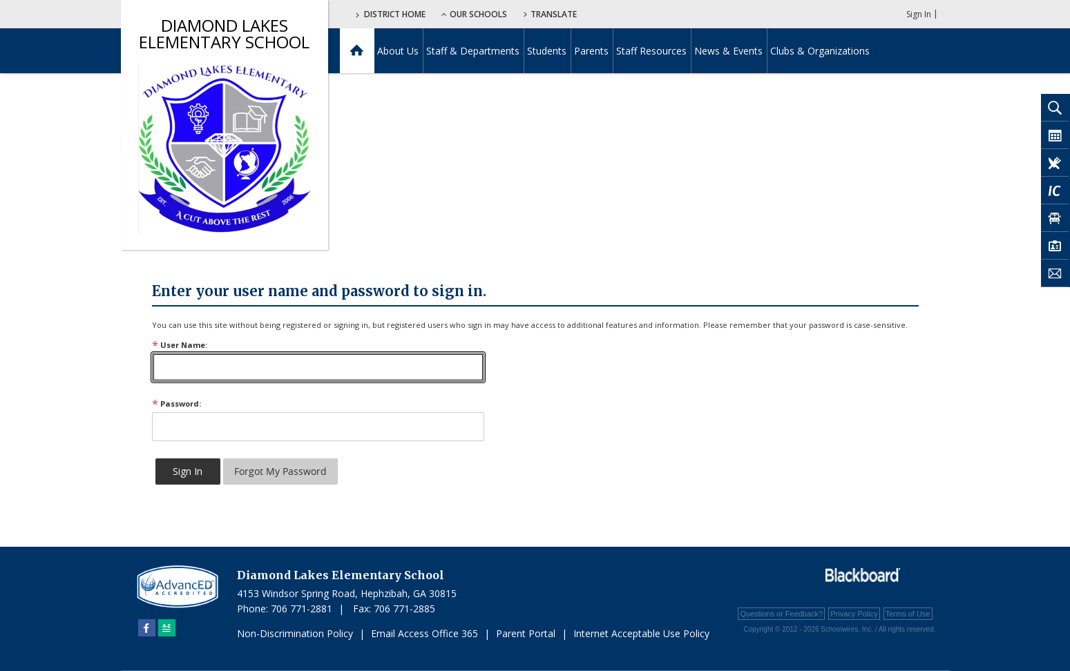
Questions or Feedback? (781, 614)
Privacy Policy (853, 614)
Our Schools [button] (474, 14)
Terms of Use (908, 614)
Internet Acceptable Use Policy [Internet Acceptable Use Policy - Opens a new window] (641, 633)
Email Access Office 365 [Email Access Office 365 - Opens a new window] (424, 633)
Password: (176, 403)
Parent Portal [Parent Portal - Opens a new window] (525, 633)
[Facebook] (146, 627)
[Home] (357, 50)
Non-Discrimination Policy (295, 633)
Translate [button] (554, 14)
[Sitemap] (166, 627)
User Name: (179, 344)
